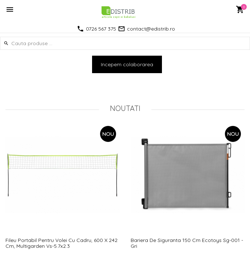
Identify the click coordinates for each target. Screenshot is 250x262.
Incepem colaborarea (127, 64)
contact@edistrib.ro (151, 28)
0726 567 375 (101, 28)
